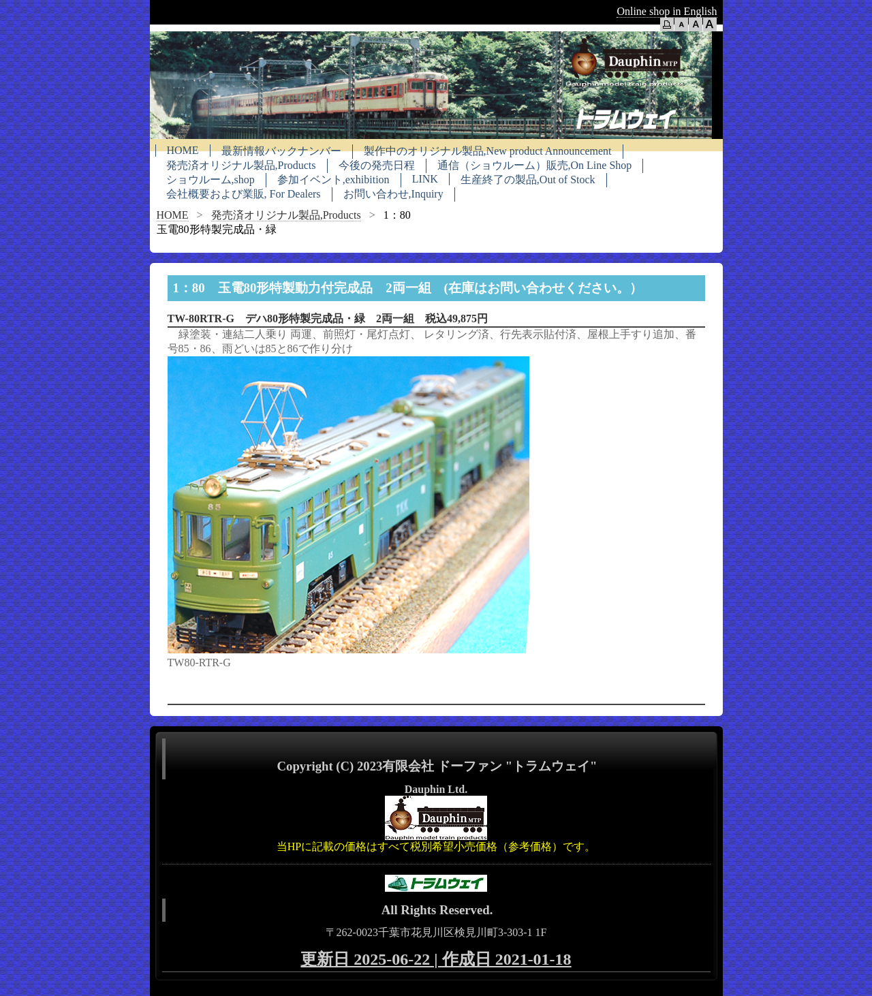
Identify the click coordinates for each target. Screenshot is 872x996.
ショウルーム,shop (210, 179)
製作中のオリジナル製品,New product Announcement (488, 151)
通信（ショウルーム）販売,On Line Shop (534, 165)
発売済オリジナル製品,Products (241, 165)
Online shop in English (667, 11)
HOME (183, 150)
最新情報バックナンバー (281, 151)
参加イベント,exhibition (333, 179)
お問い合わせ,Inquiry (393, 194)
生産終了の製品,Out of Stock (528, 179)
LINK (425, 179)
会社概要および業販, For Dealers (243, 194)
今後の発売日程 (377, 165)
